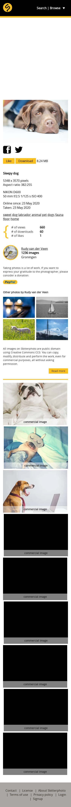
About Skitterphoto (52, 790)
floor (6, 219)
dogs (51, 215)
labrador (24, 215)
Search (42, 8)
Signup (38, 799)
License (27, 790)
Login (62, 795)
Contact (11, 790)
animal (36, 215)
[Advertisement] (35, 59)
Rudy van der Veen (34, 249)
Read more (58, 371)
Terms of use (19, 795)
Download (25, 161)
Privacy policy (43, 795)
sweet (7, 215)
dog (15, 215)
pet (44, 215)
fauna (59, 215)
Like (9, 161)
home (15, 219)
